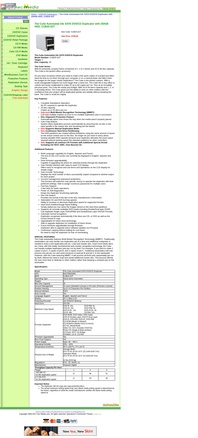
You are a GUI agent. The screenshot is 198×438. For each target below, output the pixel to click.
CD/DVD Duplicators (48, 14)
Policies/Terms (57, 412)
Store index (46, 412)
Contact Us (68, 412)
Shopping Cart (79, 412)
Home (34, 14)
